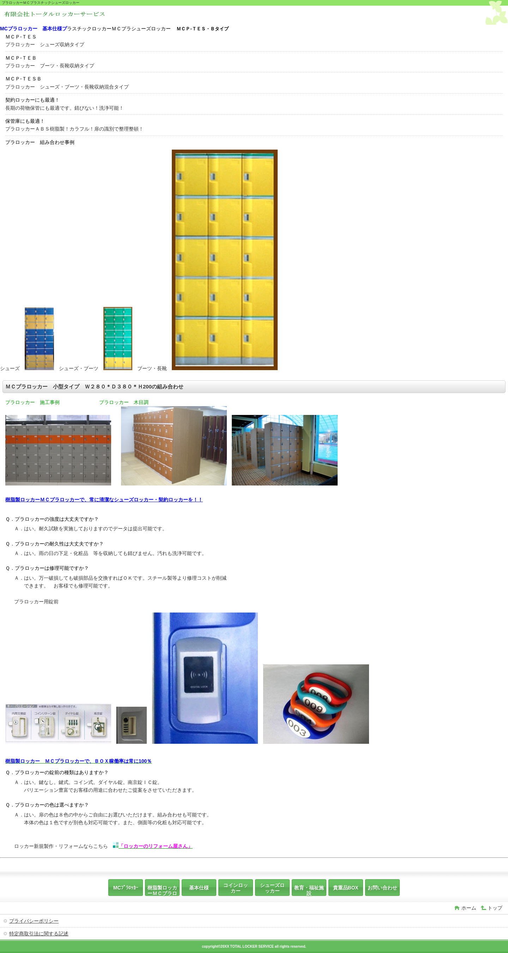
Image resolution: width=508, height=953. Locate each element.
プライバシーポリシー (34, 921)
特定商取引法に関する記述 (38, 933)
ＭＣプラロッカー (56, 16)
